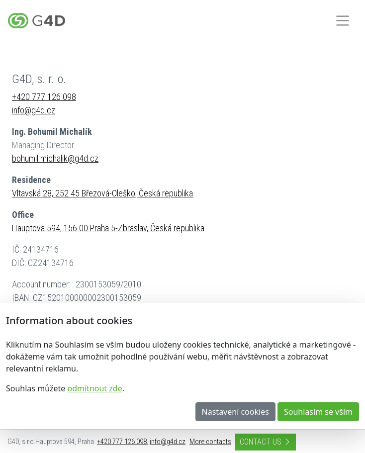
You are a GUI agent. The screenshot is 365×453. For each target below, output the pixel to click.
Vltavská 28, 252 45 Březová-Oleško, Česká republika (102, 193)
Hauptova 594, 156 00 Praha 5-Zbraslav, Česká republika (108, 228)
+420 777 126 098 (44, 96)
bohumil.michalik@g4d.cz (55, 158)
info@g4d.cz (33, 110)
